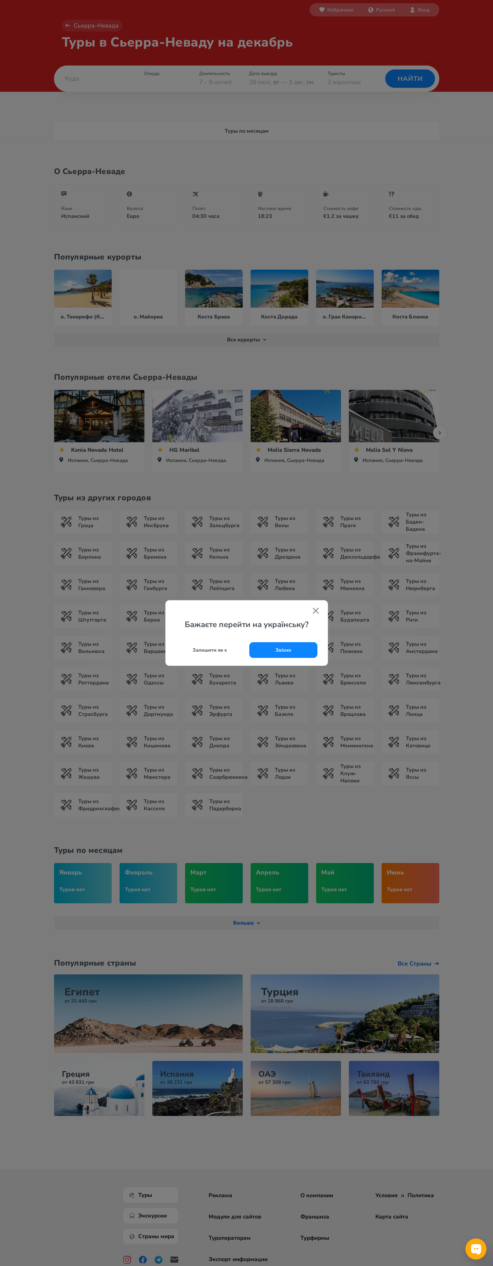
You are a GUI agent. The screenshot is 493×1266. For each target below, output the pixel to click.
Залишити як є (210, 650)
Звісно (283, 650)
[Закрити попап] (316, 611)
